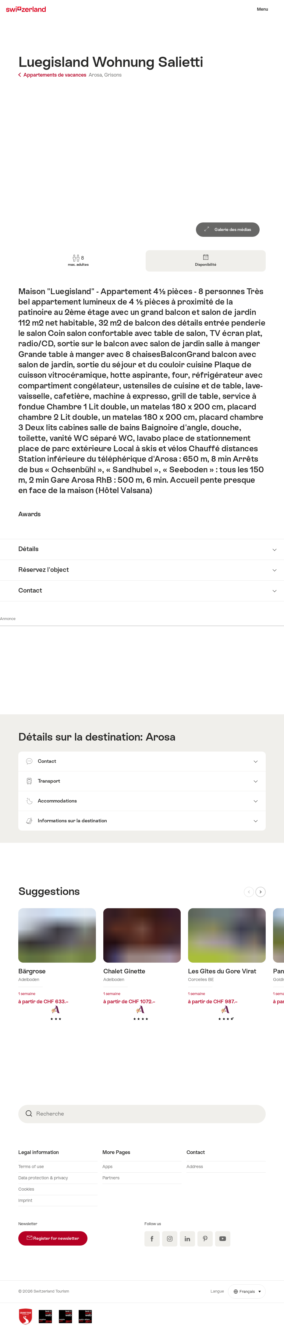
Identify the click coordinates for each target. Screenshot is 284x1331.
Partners (110, 1177)
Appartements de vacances (52, 75)
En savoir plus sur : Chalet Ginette (142, 974)
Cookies (26, 1189)
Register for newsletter (57, 1236)
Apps (107, 1166)
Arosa (161, 736)
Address (194, 1166)
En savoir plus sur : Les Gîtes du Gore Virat (227, 974)
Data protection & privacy (43, 1177)
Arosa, (96, 75)
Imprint (25, 1200)
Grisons (113, 75)
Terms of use (31, 1166)
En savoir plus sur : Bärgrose (57, 974)
